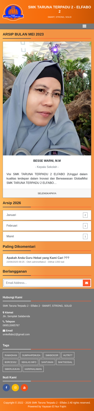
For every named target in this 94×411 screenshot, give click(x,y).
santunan (47, 362)
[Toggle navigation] (84, 26)
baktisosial (65, 362)
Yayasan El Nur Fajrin (54, 406)
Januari (47, 215)
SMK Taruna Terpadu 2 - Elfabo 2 (50, 402)
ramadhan (11, 355)
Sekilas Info (28, 362)
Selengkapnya (47, 193)
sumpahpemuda (31, 355)
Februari (47, 225)
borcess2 (10, 362)
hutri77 (67, 355)
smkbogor (51, 355)
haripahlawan (33, 369)
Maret (47, 236)
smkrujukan (12, 369)
